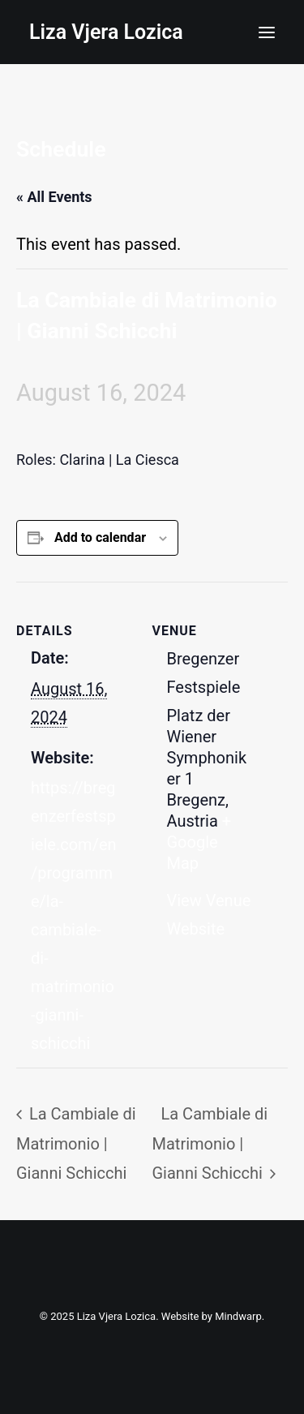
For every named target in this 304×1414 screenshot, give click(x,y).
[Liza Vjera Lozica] (106, 32)
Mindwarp (238, 1316)
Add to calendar (100, 537)
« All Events (54, 196)
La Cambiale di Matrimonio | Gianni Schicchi (76, 1143)
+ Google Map (199, 842)
